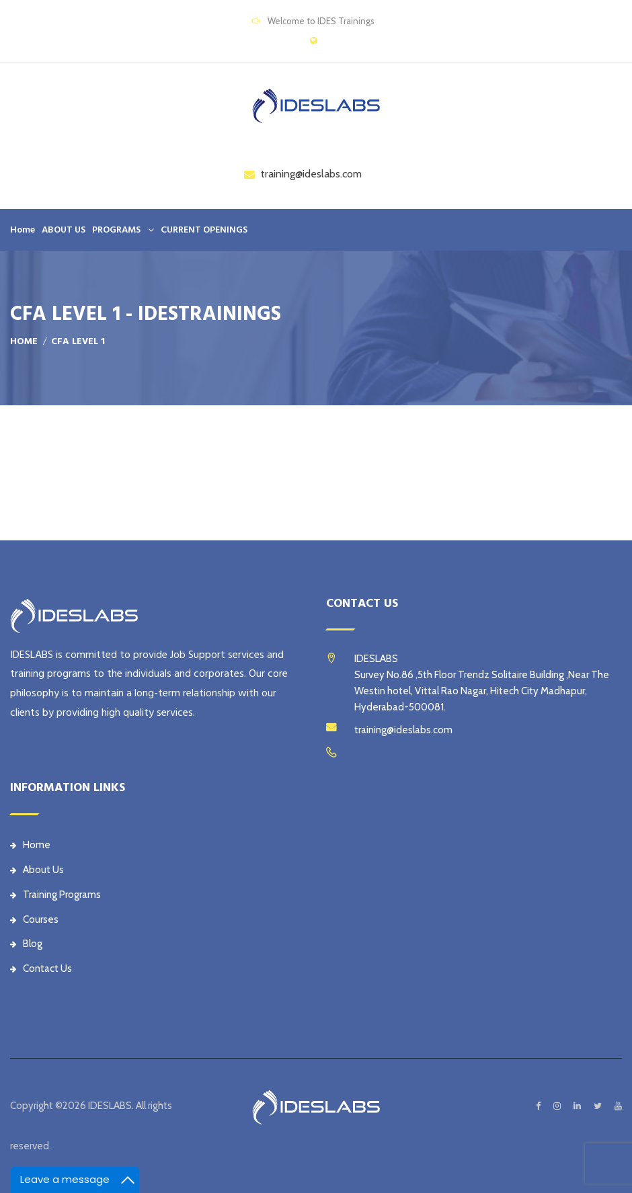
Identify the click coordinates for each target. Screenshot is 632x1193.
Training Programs (55, 895)
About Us (37, 870)
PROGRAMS (116, 230)
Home (22, 230)
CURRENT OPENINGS (204, 230)
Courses (34, 919)
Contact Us (41, 968)
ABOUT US (63, 230)
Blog (26, 944)
